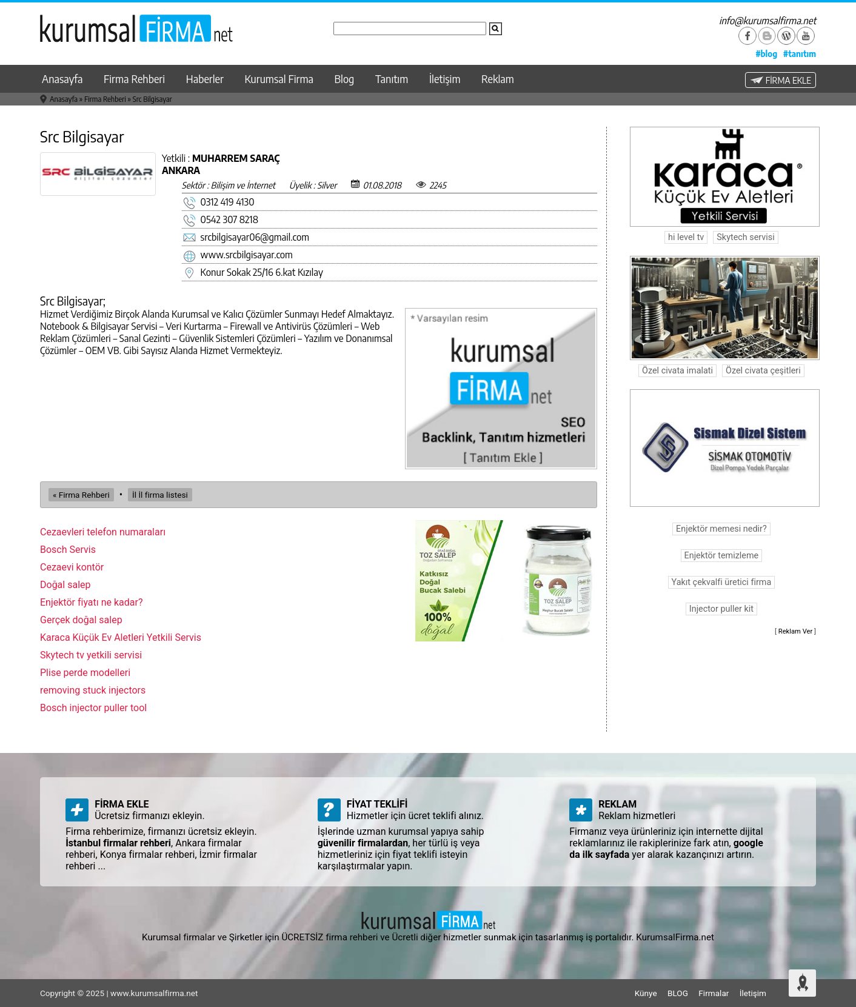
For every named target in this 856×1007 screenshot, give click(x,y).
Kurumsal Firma (279, 78)
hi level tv (686, 237)
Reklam (497, 78)
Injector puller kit (721, 609)
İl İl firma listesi (160, 495)
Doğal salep (65, 584)
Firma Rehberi (134, 78)
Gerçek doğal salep (81, 620)
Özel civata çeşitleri (763, 371)
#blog (766, 53)
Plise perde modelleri (85, 672)
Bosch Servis (68, 549)
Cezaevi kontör (72, 567)
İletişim (445, 78)
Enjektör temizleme (721, 555)
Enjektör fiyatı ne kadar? (91, 602)
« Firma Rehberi (81, 495)
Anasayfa (62, 78)
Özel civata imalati (677, 371)
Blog (345, 78)
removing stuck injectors (92, 690)
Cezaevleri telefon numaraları (103, 532)
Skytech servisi (745, 237)
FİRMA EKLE (780, 80)
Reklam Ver (795, 631)
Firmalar (713, 993)
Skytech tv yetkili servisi (91, 655)
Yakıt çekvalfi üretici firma (722, 582)
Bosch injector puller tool (93, 708)
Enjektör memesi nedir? (721, 529)
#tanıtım (799, 53)
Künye (646, 993)
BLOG (677, 993)
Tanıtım (391, 78)
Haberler (205, 78)
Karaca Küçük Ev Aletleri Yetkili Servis (120, 637)
